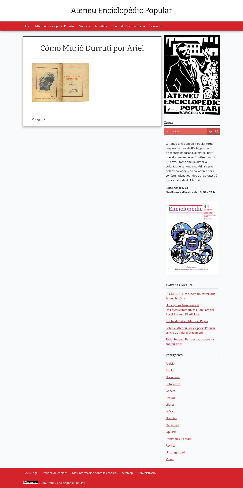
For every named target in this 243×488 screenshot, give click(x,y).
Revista (170, 445)
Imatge (170, 397)
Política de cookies (55, 473)
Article (170, 363)
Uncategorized (175, 452)
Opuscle (171, 432)
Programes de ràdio (179, 438)
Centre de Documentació (128, 26)
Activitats (100, 26)
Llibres (170, 404)
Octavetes (172, 425)
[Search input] (186, 131)
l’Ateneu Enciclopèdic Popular (54, 26)
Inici (28, 26)
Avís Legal (31, 473)
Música (170, 411)
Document (173, 377)
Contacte (155, 26)
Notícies (84, 26)
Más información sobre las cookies (95, 473)
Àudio (170, 370)
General (171, 390)
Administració (146, 473)
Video (170, 459)
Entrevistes (173, 384)
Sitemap (127, 473)
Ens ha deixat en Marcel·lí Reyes (187, 321)
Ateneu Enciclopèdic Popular (121, 10)
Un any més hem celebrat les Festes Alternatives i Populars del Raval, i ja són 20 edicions (190, 309)
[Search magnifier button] (217, 131)
